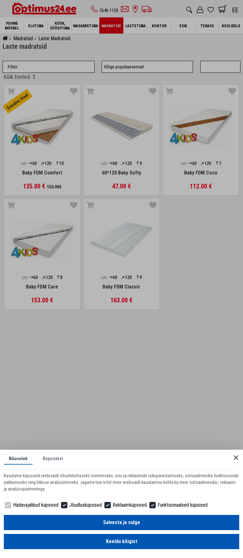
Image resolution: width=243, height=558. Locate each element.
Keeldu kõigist (121, 541)
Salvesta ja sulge (121, 522)
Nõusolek (18, 458)
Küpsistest (53, 458)
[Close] (236, 458)
